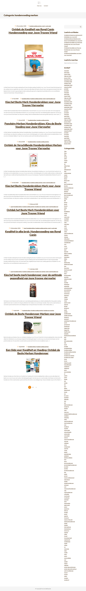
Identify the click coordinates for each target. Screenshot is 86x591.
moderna (66, 426)
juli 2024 (66, 110)
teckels (66, 525)
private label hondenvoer (70, 465)
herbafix (66, 333)
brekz (65, 208)
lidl (65, 403)
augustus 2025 (67, 87)
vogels (65, 552)
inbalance (66, 368)
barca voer (67, 180)
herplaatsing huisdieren (70, 335)
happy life (66, 330)
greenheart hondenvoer (70, 321)
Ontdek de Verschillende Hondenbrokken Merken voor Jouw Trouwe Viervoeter (33, 146)
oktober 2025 (67, 83)
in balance (66, 366)
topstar (66, 532)
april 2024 (66, 116)
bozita (65, 206)
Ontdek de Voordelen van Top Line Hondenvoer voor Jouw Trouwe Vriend (72, 49)
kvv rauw (66, 395)
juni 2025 (66, 90)
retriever (66, 485)
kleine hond (67, 390)
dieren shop (67, 262)
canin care (66, 217)
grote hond (67, 324)
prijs (65, 459)
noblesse (66, 443)
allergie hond (67, 169)
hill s (65, 337)
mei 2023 (66, 136)
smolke (66, 512)
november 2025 (68, 81)
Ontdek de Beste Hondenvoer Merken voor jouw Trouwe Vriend (33, 315)
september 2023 (68, 129)
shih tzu (66, 510)
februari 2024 (67, 120)
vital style (66, 549)
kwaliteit (66, 397)
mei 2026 (66, 70)
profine (66, 468)
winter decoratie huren (70, 567)
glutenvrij (66, 308)
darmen (66, 251)
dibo (65, 260)
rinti (65, 487)
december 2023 (68, 123)
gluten (65, 306)
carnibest (66, 218)
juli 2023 (66, 132)
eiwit (65, 280)
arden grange (67, 173)
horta (65, 361)
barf (65, 182)
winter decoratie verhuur (70, 569)
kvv (65, 394)
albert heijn (67, 166)
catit (65, 226)
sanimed (66, 499)
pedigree (66, 456)
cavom (66, 229)
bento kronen (67, 193)
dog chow (66, 268)
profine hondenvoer (69, 470)
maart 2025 (67, 96)
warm (65, 556)
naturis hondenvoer (69, 439)
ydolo (65, 576)
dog (65, 266)
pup (65, 472)
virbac (65, 545)
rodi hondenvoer (68, 492)
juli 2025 (66, 89)
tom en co (66, 530)
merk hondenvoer (50, 98)
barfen (66, 186)
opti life (66, 448)
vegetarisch (67, 539)
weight (66, 561)
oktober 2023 (67, 127)
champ (66, 235)
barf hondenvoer (68, 184)
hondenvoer (67, 353)
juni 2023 (66, 134)
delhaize (66, 255)
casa (65, 222)
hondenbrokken (26, 98)
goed (12, 206)
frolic (65, 301)
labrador (66, 399)
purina (65, 476)
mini (65, 425)
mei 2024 (66, 114)
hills (65, 342)
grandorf (66, 319)
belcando (66, 189)
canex (65, 213)
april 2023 (66, 138)
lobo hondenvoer (68, 405)
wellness (66, 565)
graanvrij (66, 317)
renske (65, 481)
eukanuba (66, 286)
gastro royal (67, 302)
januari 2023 (67, 143)
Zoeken (80, 26)
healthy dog (67, 332)
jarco (65, 370)
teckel (65, 523)
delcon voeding (68, 253)
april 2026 (66, 72)
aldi (65, 167)
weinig (65, 563)
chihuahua (66, 239)
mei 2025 (66, 92)
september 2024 (68, 107)
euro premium (67, 290)
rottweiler (66, 494)
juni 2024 (66, 112)
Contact (46, 5)
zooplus (66, 578)
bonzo (65, 202)
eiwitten (66, 282)
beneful (66, 191)
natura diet (67, 430)
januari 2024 (67, 121)
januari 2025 (67, 100)
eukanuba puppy (68, 288)
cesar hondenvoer (68, 233)
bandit (65, 177)
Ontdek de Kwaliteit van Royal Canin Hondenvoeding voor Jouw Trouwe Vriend (33, 31)
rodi (65, 490)
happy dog (66, 328)
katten (65, 383)
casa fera (66, 224)
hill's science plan (68, 341)
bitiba (65, 198)
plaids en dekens (68, 457)
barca (65, 178)
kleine (65, 388)
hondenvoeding (68, 350)
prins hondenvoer (68, 463)
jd (64, 374)
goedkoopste (67, 313)
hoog (65, 359)
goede (65, 311)
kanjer (65, 379)
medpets (66, 415)
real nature (67, 479)
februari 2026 (67, 76)
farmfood (66, 293)
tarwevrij (66, 518)
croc (65, 244)
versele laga (67, 541)
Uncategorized (68, 538)
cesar (65, 231)
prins (65, 461)
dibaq (65, 259)
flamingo (66, 295)
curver (65, 248)
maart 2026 (67, 74)
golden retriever (68, 315)
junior (65, 377)
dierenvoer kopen (68, 264)
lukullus (66, 408)
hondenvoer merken (40, 206)
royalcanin (66, 497)
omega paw (67, 446)
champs (66, 237)
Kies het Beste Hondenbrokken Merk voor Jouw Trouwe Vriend (33, 187)
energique (66, 284)
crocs (65, 246)
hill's (65, 339)
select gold (67, 505)
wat (65, 560)
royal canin (48, 26)
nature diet (67, 434)
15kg (65, 155)
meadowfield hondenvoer (70, 414)
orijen (65, 450)
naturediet (67, 436)
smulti (65, 514)
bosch (65, 204)
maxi (65, 410)
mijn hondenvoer (68, 423)
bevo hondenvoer (68, 195)
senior (65, 507)
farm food (67, 291)
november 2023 (68, 125)
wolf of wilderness (68, 570)
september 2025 (68, 85)
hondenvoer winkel (69, 357)
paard (65, 452)
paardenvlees (67, 454)
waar (65, 554)
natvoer (66, 441)
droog (65, 271)
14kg (65, 151)
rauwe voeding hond (69, 477)
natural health (67, 432)
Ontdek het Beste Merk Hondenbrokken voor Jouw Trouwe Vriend (33, 211)
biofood (66, 197)
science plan (67, 503)
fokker (66, 297)
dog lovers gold (68, 270)
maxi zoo (66, 412)
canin (65, 215)
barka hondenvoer (68, 188)
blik (65, 200)
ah (64, 164)
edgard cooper (68, 279)
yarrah (66, 574)
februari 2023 (67, 141)
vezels (65, 543)
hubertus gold (67, 363)
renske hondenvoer (69, 483)
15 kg (65, 153)
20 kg (65, 156)
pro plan (66, 467)
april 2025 (66, 94)
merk (43, 26)
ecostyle (66, 277)
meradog (66, 417)
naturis (66, 437)
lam (65, 401)
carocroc (66, 220)
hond (25, 228)
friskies (66, 299)
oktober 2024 (67, 105)
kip (65, 384)
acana (65, 160)
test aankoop (67, 527)
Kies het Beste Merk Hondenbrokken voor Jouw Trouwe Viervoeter (33, 103)
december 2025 (68, 79)
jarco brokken (67, 372)
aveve (65, 175)
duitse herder (67, 275)
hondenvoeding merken (35, 26)
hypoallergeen (67, 364)
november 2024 (68, 103)
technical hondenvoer (69, 521)
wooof (66, 572)
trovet (65, 536)
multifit (66, 428)
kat (65, 381)
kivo (65, 386)
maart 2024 (67, 118)
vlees (65, 550)
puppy (65, 474)
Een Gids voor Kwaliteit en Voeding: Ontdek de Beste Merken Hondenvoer (33, 351)
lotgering (66, 406)
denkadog (66, 257)
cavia (65, 228)
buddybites (67, 211)
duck (65, 273)
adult (65, 162)
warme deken (67, 558)
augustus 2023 (67, 131)
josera (65, 375)
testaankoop (67, 529)
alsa (65, 171)
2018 (65, 158)
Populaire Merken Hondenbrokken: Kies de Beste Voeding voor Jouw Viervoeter (32, 125)
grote (65, 322)
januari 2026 (67, 78)
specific (66, 516)
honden (66, 346)
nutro (65, 445)
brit (65, 209)
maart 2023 (67, 140)
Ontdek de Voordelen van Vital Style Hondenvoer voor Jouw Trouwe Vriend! (73, 44)
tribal (65, 534)
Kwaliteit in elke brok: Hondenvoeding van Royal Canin (33, 233)
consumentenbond (68, 240)
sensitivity (66, 508)
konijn (65, 392)
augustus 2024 (68, 109)
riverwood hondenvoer (70, 488)
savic (65, 501)
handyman (66, 326)
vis (64, 547)
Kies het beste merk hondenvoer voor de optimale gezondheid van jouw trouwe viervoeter (33, 276)
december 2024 (68, 101)
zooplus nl (66, 580)
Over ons (39, 5)
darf (65, 249)
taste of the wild (68, 519)
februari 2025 (67, 98)
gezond (66, 304)
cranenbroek (67, 242)
